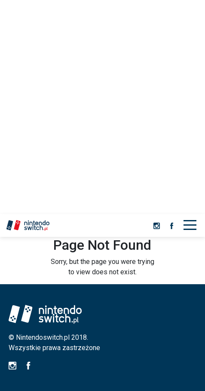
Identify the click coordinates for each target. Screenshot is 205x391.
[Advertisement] (102, 107)
